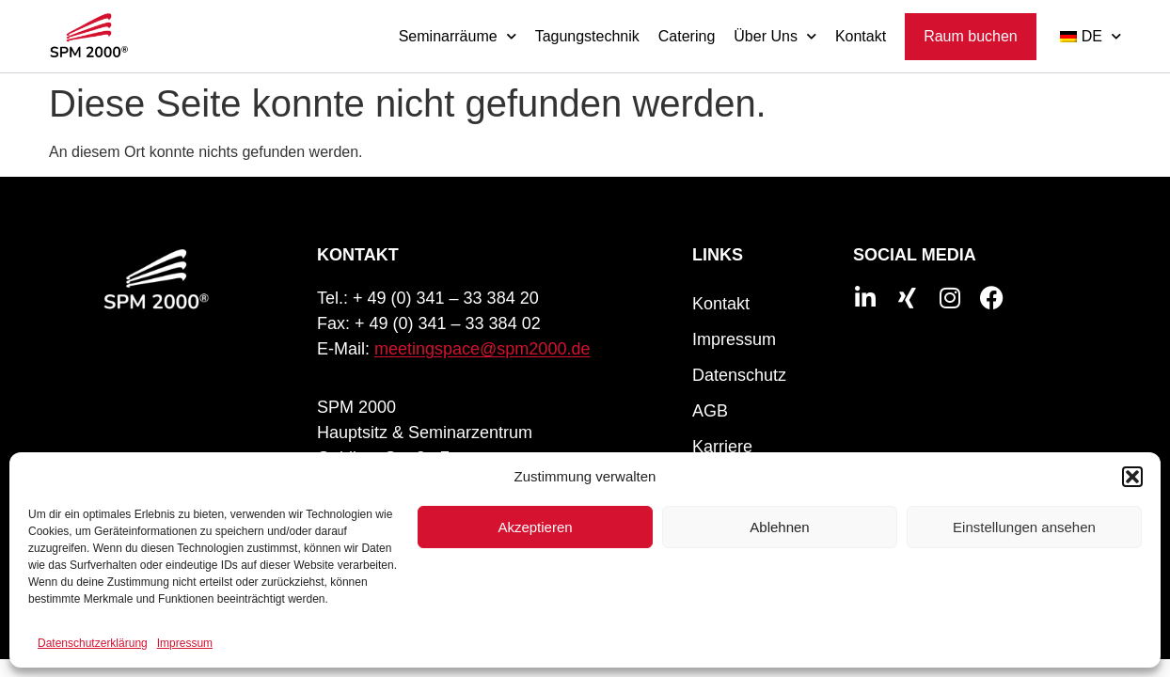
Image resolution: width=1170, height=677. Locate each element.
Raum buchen (971, 36)
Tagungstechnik (587, 36)
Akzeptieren (535, 527)
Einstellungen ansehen (1024, 527)
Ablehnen (779, 527)
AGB (710, 410)
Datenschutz (739, 375)
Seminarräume (457, 36)
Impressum (185, 643)
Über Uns (775, 36)
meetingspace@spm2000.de (482, 348)
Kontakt (860, 36)
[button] (1132, 476)
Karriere (722, 446)
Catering (686, 36)
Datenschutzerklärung (93, 643)
